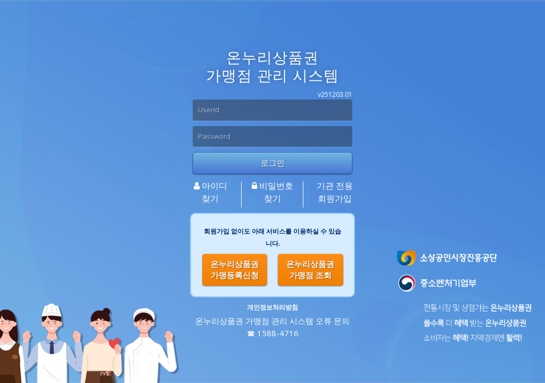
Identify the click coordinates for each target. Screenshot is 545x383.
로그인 (273, 162)
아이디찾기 (210, 192)
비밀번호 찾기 (272, 192)
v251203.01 (335, 94)
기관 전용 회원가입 (335, 192)
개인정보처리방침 (272, 307)
